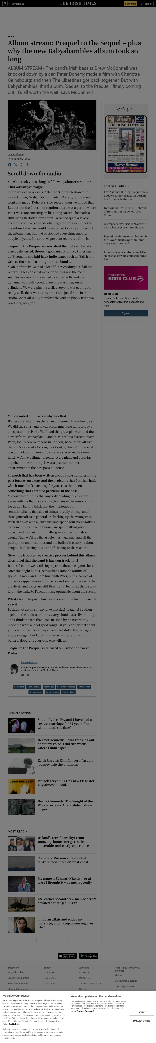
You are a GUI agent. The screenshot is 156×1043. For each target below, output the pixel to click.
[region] (78, 1017)
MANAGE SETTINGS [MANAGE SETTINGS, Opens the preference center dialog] (141, 1021)
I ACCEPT (142, 1012)
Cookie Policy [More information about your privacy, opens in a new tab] (15, 1024)
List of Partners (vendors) (82, 1011)
